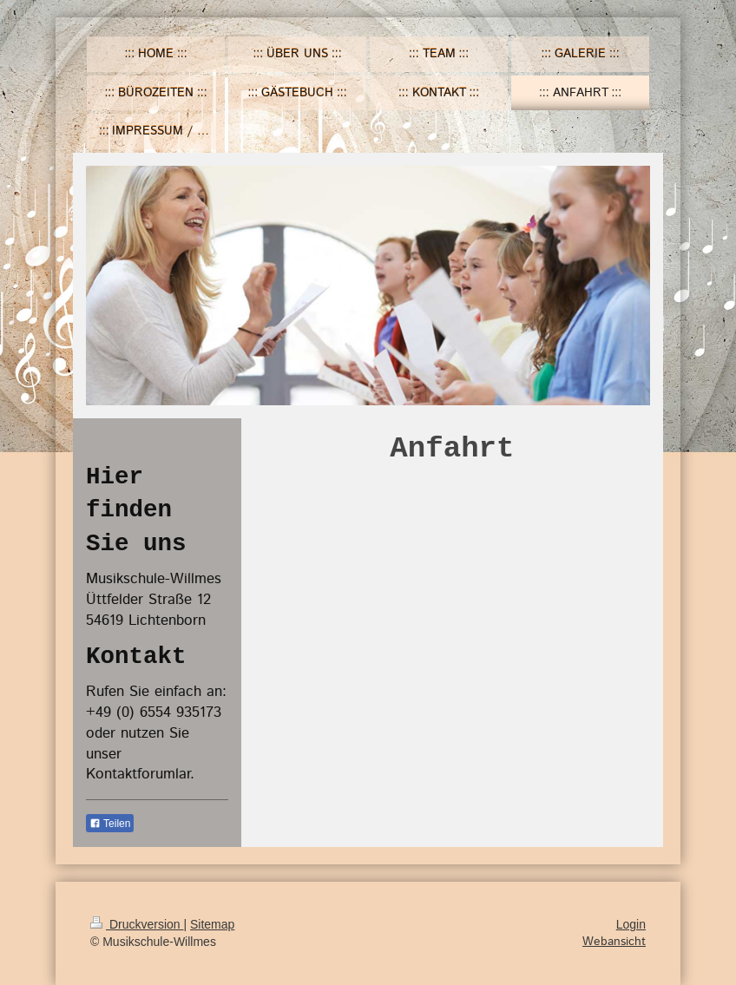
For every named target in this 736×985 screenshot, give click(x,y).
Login (631, 924)
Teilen (109, 824)
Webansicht (614, 941)
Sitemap (212, 924)
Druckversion (136, 924)
